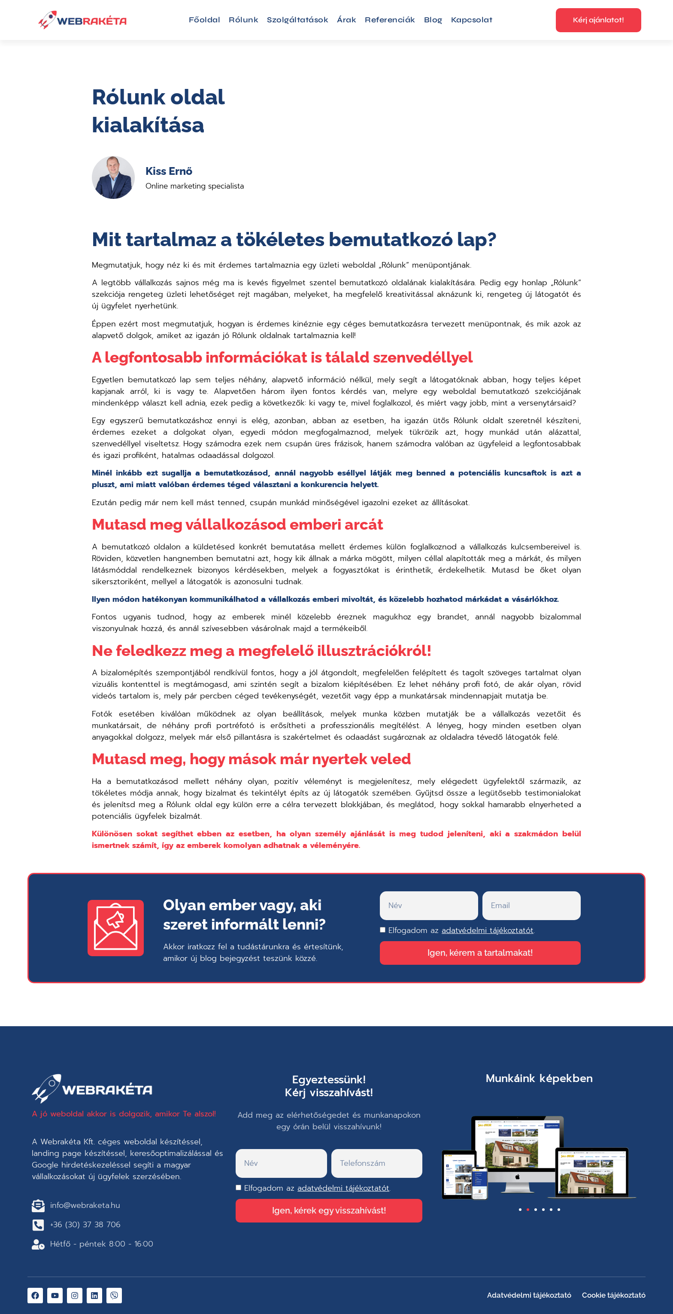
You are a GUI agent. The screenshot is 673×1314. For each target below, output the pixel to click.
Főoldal (205, 19)
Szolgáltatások (297, 19)
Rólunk (243, 19)
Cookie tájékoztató (614, 1295)
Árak (346, 19)
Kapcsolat (472, 19)
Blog (433, 19)
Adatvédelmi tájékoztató (529, 1295)
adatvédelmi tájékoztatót (488, 930)
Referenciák (390, 19)
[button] (520, 1209)
